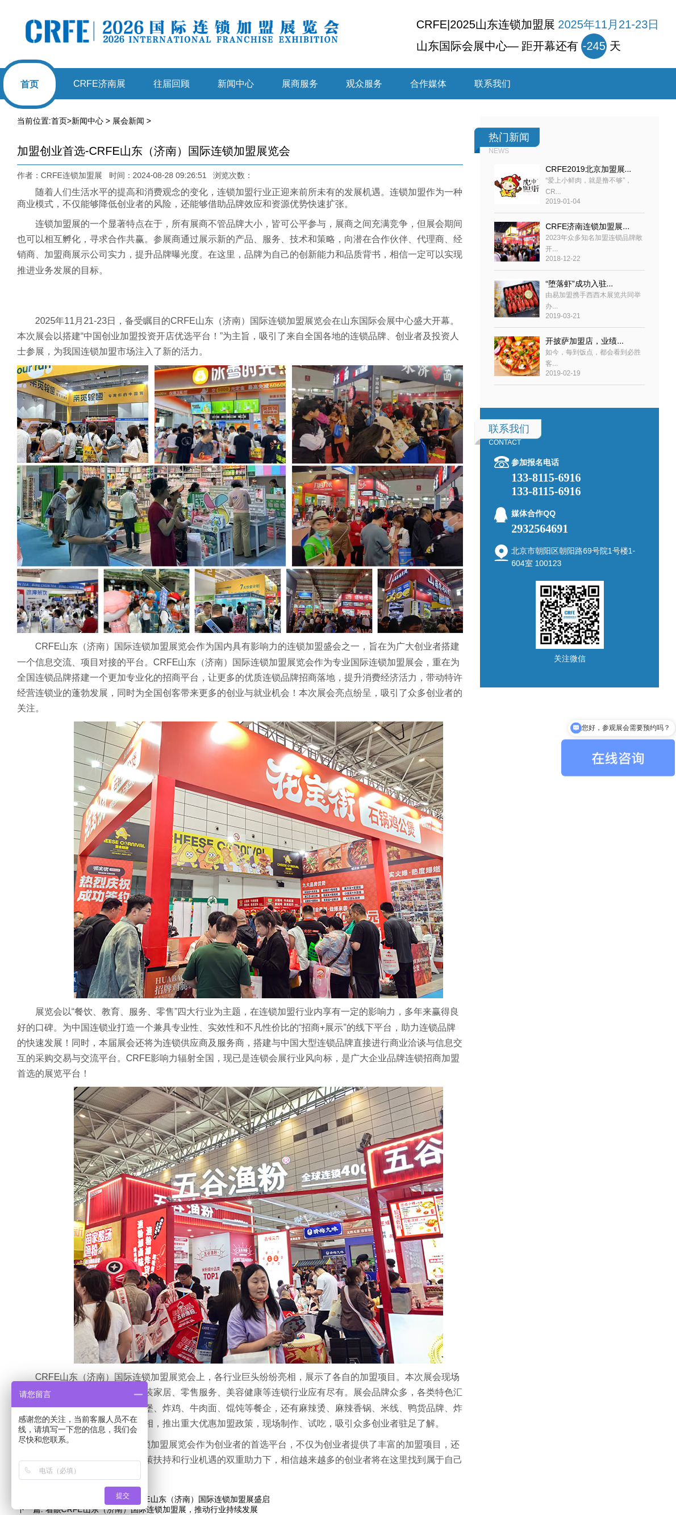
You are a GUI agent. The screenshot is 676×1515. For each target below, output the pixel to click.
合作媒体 (428, 83)
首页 (29, 84)
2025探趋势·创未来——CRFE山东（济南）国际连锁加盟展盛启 (157, 1499)
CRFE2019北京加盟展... (588, 169)
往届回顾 (171, 83)
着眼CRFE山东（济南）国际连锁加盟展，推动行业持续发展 (151, 1509)
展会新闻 (128, 120)
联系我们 (492, 83)
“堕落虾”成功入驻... (579, 283)
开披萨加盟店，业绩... (584, 340)
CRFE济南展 (99, 83)
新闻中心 (236, 83)
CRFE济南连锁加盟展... (587, 226)
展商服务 (300, 83)
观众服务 (364, 83)
